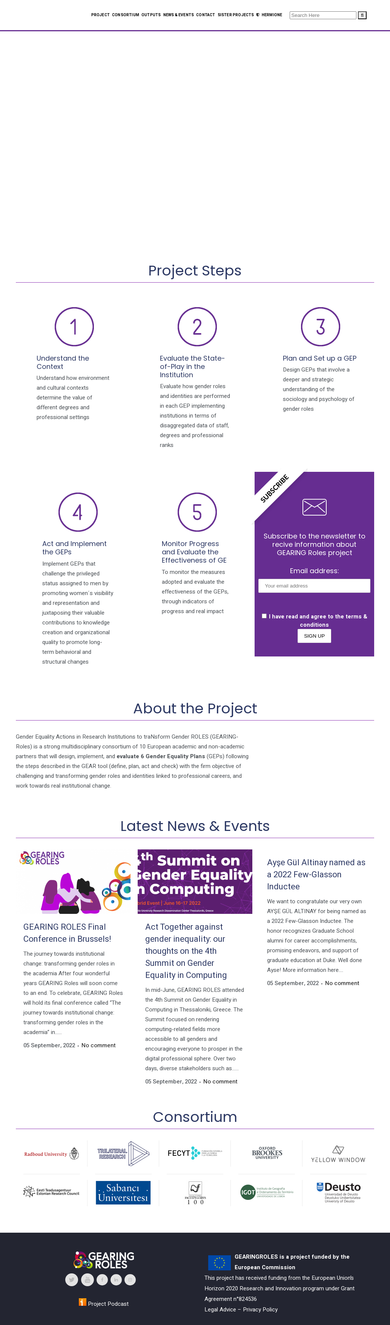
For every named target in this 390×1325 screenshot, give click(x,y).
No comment (98, 1045)
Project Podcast (104, 1304)
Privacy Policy (260, 1309)
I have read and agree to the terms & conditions (314, 620)
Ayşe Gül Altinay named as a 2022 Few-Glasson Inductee (316, 875)
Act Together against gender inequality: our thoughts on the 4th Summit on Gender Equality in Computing (186, 951)
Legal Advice (220, 1309)
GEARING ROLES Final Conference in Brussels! (67, 933)
